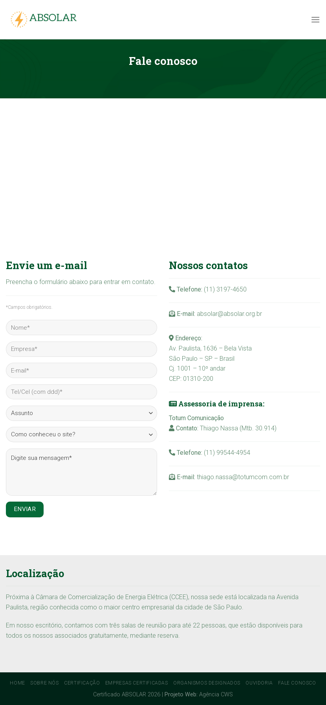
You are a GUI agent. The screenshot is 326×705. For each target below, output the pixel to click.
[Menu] (315, 19)
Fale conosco (297, 683)
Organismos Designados (206, 683)
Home (17, 683)
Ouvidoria (259, 683)
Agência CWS (216, 694)
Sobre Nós (44, 683)
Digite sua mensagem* (81, 472)
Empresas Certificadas (136, 683)
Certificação (82, 683)
